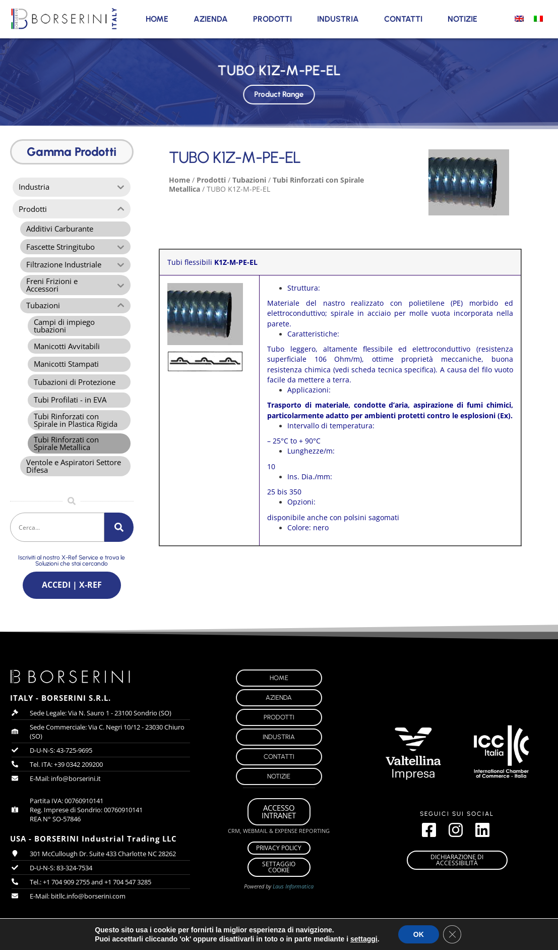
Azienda (211, 19)
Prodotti (272, 19)
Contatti (403, 19)
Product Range (279, 93)
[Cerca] (119, 531)
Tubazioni (249, 180)
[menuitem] (519, 18)
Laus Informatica (293, 892)
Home (157, 19)
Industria (338, 19)
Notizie (462, 19)
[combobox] (57, 531)
